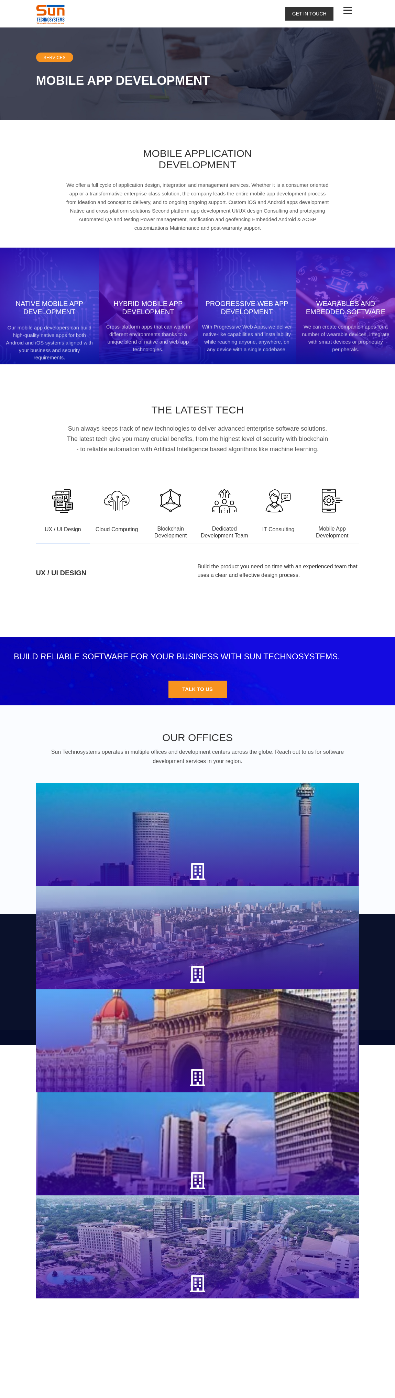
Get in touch (309, 13)
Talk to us (197, 789)
